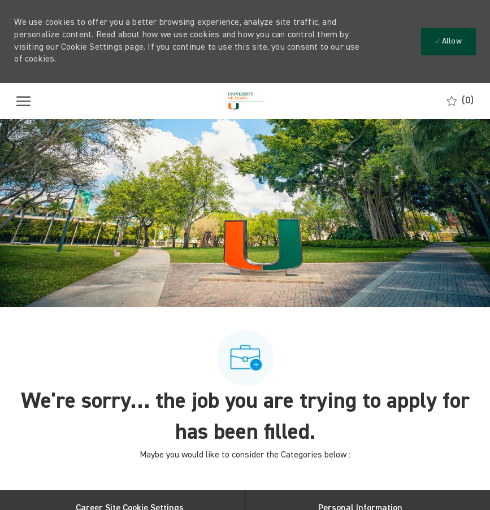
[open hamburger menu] (23, 101)
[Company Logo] (244, 101)
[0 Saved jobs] (460, 100)
